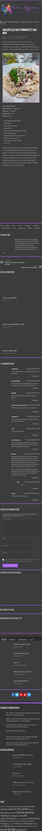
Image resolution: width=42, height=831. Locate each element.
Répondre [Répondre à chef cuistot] (35, 449)
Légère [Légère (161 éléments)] (30, 823)
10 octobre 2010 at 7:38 (33, 416)
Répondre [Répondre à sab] (35, 435)
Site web (5, 552)
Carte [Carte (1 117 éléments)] (20, 812)
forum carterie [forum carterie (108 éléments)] (28, 821)
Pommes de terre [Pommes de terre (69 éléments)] (28, 826)
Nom (4, 538)
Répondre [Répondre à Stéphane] (35, 376)
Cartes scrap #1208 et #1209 (13, 324)
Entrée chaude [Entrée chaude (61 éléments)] (20, 819)
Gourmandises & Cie (18, 405)
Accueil (3, 22)
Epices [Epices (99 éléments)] (27, 819)
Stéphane (14, 369)
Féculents (17, 22)
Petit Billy (38, 228)
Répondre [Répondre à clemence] (35, 424)
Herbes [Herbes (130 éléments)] (17, 824)
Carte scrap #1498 (9, 351)
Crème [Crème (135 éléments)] (21, 816)
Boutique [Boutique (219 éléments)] (4, 813)
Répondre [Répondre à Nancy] (35, 477)
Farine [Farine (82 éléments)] (8, 821)
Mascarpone (6, 228)
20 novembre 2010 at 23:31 (32, 493)
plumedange (15, 381)
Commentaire (7, 519)
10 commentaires (10, 38)
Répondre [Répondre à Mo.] (35, 488)
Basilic (7, 226)
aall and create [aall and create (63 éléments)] (5, 806)
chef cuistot (15, 440)
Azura (13, 493)
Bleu (14, 226)
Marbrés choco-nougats (25, 266)
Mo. (5, 36)
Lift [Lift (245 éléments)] (25, 823)
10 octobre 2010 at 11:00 (33, 428)
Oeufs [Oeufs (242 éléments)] (7, 826)
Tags (31, 639)
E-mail (5, 545)
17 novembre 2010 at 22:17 (32, 454)
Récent (4, 639)
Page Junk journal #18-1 (21, 681)
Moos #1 (16, 662)
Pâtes (30, 228)
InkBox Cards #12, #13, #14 (22, 672)
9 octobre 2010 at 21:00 (33, 405)
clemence (14, 416)
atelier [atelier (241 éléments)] (11, 809)
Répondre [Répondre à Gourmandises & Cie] (35, 412)
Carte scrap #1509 (9, 298)
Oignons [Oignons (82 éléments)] (13, 826)
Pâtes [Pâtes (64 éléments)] (35, 826)
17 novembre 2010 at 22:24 (32, 482)
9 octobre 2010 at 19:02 (33, 369)
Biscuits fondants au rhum (22, 644)
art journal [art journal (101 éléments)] (13, 806)
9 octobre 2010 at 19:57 (33, 393)
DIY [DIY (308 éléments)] (25, 815)
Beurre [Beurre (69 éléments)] (32, 809)
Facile (20, 226)
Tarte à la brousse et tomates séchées (16, 262)
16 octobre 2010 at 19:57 (33, 440)
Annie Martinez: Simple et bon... (16, 731)
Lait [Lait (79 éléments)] (21, 824)
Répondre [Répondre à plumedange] (35, 388)
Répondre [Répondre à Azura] (35, 500)
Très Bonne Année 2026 (21, 653)
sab (12, 429)
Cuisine (10, 22)
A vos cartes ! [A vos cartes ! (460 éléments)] (22, 809)
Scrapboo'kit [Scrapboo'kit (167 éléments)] (21, 830)
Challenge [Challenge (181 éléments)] (4, 816)
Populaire (12, 639)
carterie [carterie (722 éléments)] (29, 812)
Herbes (36, 226)
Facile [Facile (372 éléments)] (33, 818)
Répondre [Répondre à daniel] (35, 400)
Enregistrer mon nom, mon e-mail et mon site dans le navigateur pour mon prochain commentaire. (20, 560)
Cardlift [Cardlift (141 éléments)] (13, 813)
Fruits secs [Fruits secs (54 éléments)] (11, 824)
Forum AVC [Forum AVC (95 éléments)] (19, 821)
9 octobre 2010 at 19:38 (33, 381)
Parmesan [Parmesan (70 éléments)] (19, 826)
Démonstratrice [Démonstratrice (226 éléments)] (8, 818)
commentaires (22, 639)
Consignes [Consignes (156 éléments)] (13, 816)
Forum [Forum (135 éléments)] (12, 821)
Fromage (28, 226)
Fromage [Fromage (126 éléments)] (4, 824)
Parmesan (22, 228)
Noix (14, 228)
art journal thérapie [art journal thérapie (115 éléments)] (24, 807)
